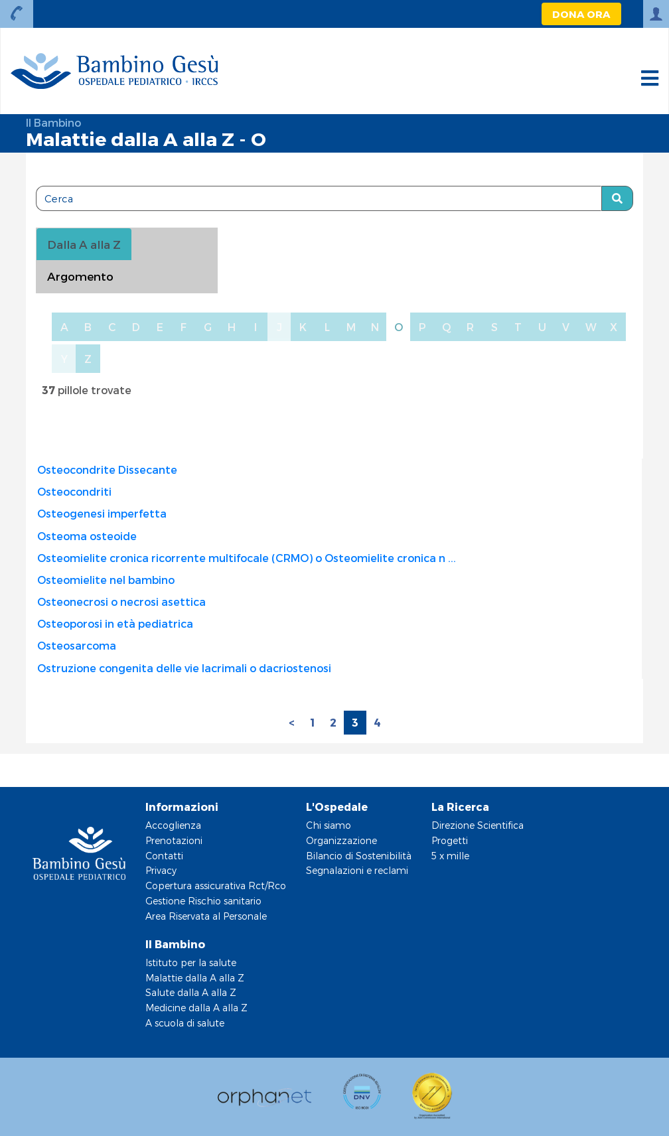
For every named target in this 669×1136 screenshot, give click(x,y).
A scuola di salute (184, 1023)
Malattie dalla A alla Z (194, 977)
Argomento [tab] (80, 276)
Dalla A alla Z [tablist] (84, 244)
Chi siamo (328, 825)
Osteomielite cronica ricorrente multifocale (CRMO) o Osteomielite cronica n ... (246, 557)
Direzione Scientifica (477, 825)
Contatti (164, 855)
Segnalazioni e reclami (357, 870)
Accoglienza (173, 825)
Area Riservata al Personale (206, 916)
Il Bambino (53, 122)
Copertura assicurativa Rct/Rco (215, 885)
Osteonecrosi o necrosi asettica (121, 601)
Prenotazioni (173, 840)
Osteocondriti (74, 491)
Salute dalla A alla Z (190, 992)
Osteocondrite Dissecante (107, 469)
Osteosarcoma (76, 645)
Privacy (161, 870)
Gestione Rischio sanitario (203, 900)
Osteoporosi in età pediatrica (115, 623)
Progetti (449, 840)
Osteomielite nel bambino (106, 579)
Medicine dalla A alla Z (196, 1007)
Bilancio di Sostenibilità (358, 855)
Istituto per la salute (190, 962)
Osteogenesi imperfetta (102, 513)
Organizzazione (341, 840)
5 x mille (450, 855)
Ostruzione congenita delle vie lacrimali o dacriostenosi (184, 668)
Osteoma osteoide (87, 536)
